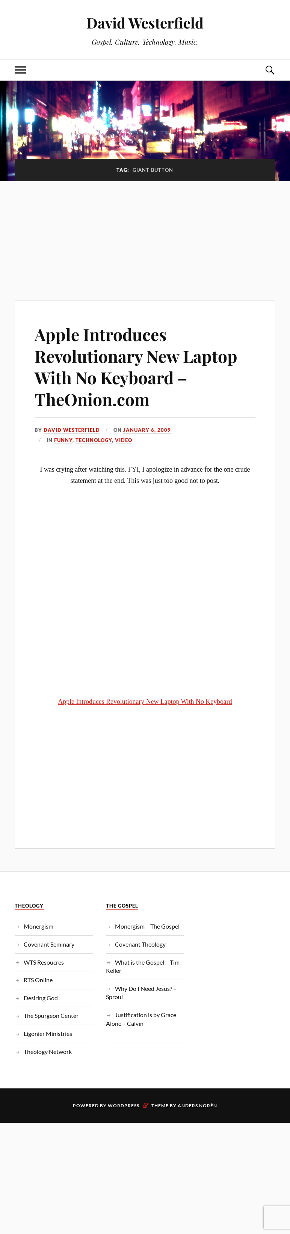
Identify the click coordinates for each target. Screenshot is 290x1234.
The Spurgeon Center (51, 1015)
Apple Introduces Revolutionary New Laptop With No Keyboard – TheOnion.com (136, 366)
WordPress (123, 1105)
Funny (63, 440)
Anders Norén (197, 1105)
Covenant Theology (140, 944)
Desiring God (41, 997)
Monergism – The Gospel (147, 926)
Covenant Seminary (49, 944)
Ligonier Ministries (48, 1033)
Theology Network (48, 1051)
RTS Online (38, 979)
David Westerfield (145, 22)
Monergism (38, 926)
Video (123, 440)
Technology (94, 440)
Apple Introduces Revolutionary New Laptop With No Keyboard (145, 701)
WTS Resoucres (44, 962)
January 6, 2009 (147, 430)
